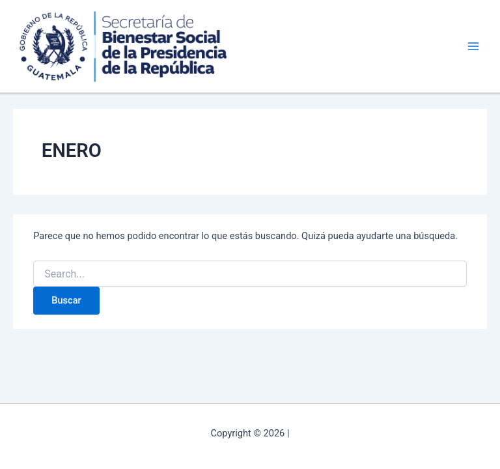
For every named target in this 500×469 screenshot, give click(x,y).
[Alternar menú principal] (473, 46)
